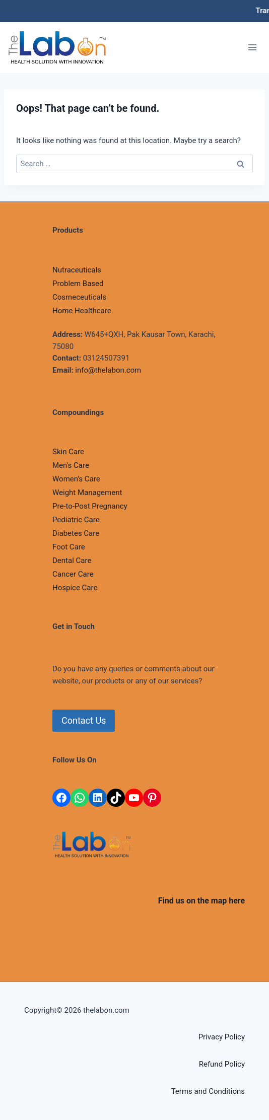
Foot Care (68, 546)
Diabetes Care (75, 533)
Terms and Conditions (208, 1091)
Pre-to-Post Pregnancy (89, 506)
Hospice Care (74, 587)
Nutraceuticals (76, 269)
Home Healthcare (81, 310)
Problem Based (78, 283)
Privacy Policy (221, 1036)
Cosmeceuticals (79, 297)
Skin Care (68, 451)
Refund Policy (222, 1064)
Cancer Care (73, 574)
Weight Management (87, 492)
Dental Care (71, 560)
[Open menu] (252, 47)
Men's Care (70, 465)
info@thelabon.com (108, 370)
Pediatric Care (76, 519)
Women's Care (76, 478)
